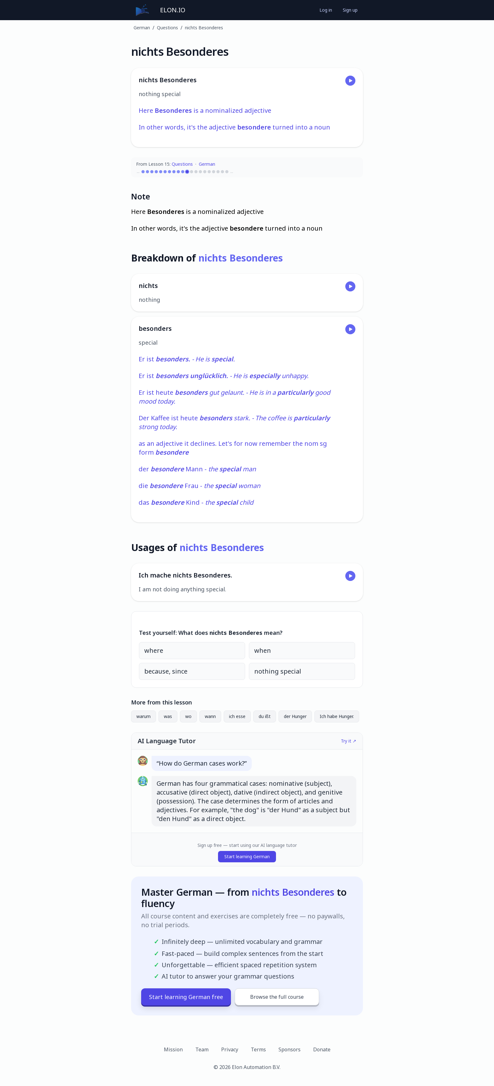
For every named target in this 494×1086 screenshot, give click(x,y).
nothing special (277, 671)
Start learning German (247, 856)
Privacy (229, 1049)
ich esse (237, 716)
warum (143, 716)
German (142, 28)
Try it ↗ (348, 741)
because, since (165, 671)
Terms (258, 1049)
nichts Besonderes (204, 28)
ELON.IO (172, 10)
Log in (325, 10)
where (153, 650)
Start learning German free (186, 997)
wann (210, 716)
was (168, 716)
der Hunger (295, 716)
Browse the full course (277, 996)
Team (202, 1049)
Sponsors (290, 1049)
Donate (321, 1049)
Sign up (350, 10)
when (262, 650)
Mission (173, 1049)
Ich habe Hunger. (337, 716)
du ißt (265, 716)
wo (188, 716)
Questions (167, 28)
